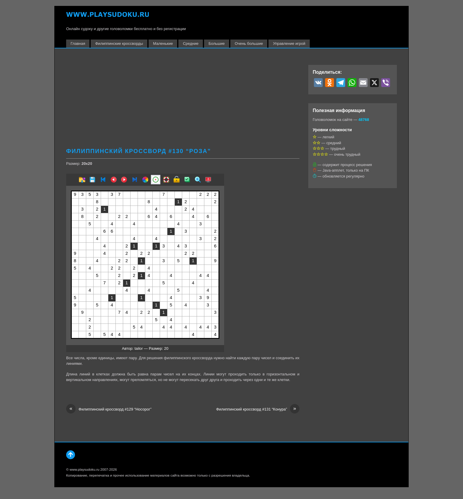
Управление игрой (289, 43)
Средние (190, 43)
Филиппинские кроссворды (119, 43)
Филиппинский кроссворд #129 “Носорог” (108, 409)
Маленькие (163, 43)
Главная (78, 43)
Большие (216, 43)
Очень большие (249, 43)
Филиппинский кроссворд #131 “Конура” (257, 409)
